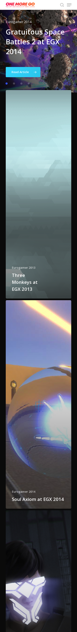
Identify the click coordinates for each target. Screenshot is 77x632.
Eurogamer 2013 (23, 268)
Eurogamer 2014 (23, 492)
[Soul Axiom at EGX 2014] (38, 404)
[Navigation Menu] (69, 5)
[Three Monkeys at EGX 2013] (38, 194)
